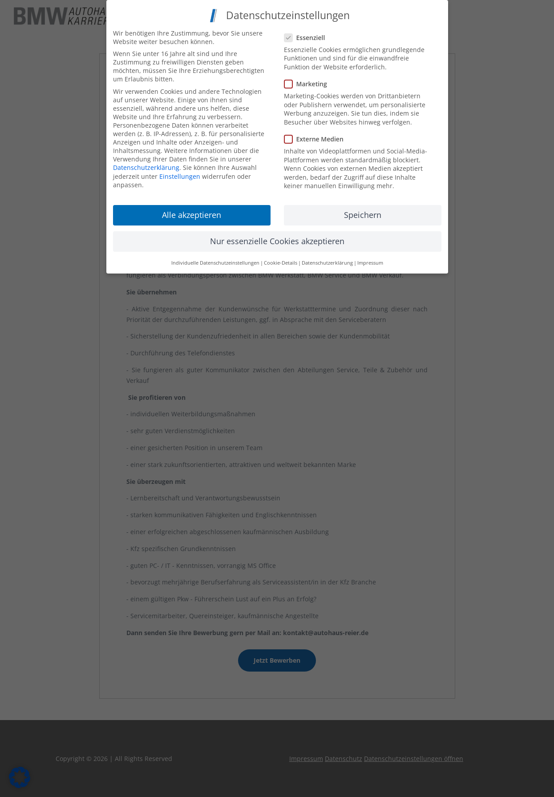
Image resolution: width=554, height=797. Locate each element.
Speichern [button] (362, 212)
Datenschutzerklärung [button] (327, 260)
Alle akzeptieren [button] (191, 212)
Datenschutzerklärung (146, 165)
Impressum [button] (370, 260)
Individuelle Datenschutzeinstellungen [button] (215, 260)
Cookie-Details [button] (280, 260)
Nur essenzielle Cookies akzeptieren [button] (277, 238)
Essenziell (308, 34)
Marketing (309, 81)
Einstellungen (179, 173)
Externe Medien (317, 136)
